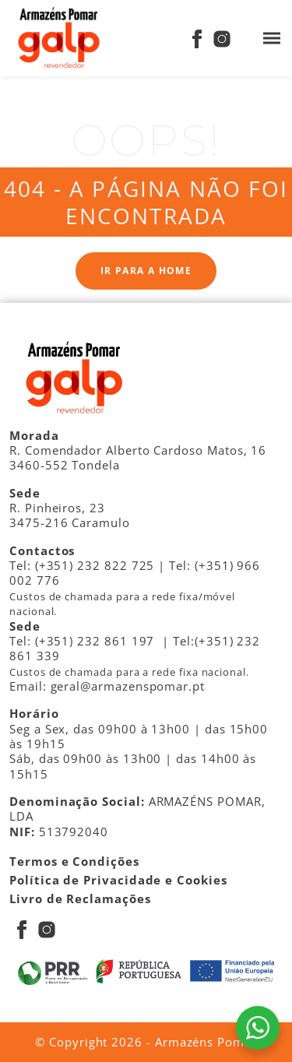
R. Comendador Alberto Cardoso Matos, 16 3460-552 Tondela (137, 457)
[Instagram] (221, 38)
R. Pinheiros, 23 (57, 507)
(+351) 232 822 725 (95, 565)
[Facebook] (197, 38)
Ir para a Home (146, 270)
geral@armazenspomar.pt (128, 686)
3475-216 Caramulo (69, 522)
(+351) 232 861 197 (95, 641)
